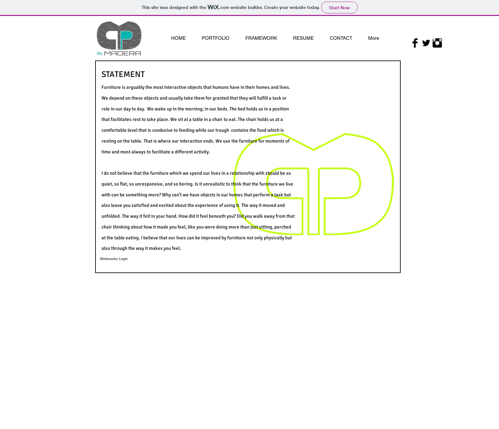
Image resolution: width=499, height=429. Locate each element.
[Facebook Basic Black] (415, 43)
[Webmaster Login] (114, 259)
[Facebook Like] (426, 52)
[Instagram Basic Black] (437, 43)
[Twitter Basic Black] (426, 43)
